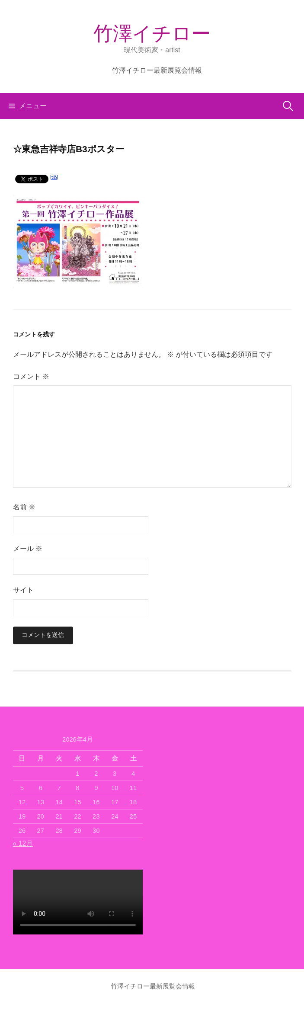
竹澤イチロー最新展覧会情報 (157, 70)
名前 (24, 507)
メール (27, 548)
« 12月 (23, 843)
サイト (23, 590)
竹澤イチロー (151, 33)
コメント (31, 376)
